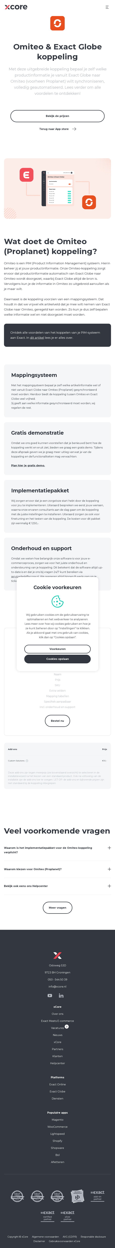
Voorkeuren (58, 649)
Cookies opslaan (57, 658)
